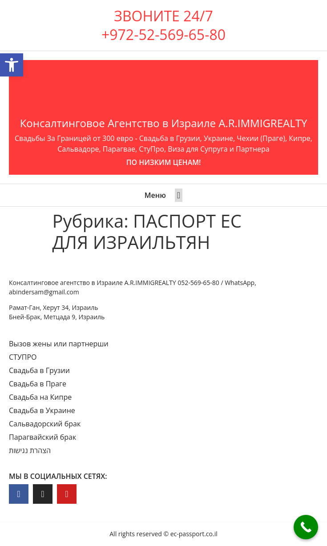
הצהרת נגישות (30, 450)
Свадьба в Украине (42, 410)
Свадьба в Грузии (39, 370)
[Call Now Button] (306, 527)
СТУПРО (23, 357)
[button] (178, 195)
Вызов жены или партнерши (59, 343)
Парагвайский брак (42, 437)
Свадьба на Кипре (40, 397)
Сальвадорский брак (45, 423)
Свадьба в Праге (37, 383)
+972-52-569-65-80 (163, 34)
